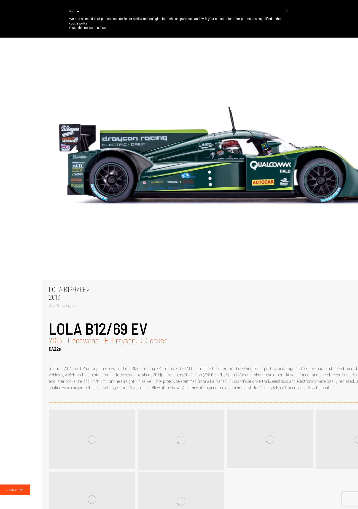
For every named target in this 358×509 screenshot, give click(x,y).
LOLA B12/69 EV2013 (69, 293)
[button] (286, 11)
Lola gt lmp (71, 305)
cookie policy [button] (78, 23)
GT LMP (54, 305)
